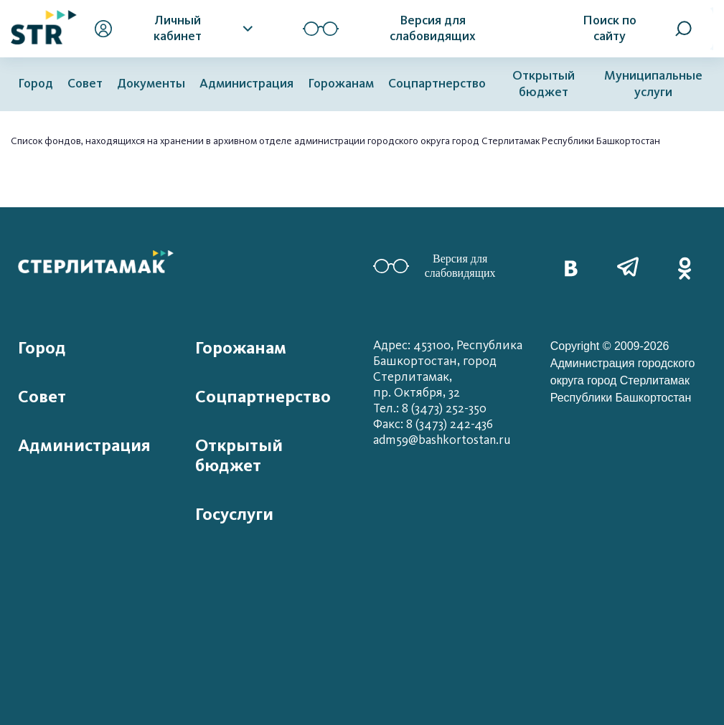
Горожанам (341, 83)
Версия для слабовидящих (434, 265)
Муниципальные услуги (653, 84)
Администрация (246, 83)
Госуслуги (234, 514)
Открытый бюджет (543, 84)
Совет (85, 83)
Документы (151, 83)
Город (35, 83)
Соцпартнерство (437, 83)
